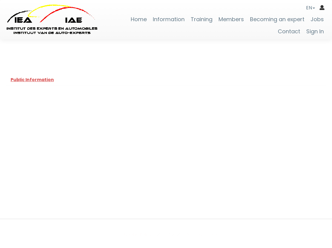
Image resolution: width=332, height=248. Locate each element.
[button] (310, 7)
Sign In (315, 31)
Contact (289, 31)
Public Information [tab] (32, 80)
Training (201, 19)
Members (231, 19)
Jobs (317, 19)
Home (139, 19)
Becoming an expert (277, 19)
